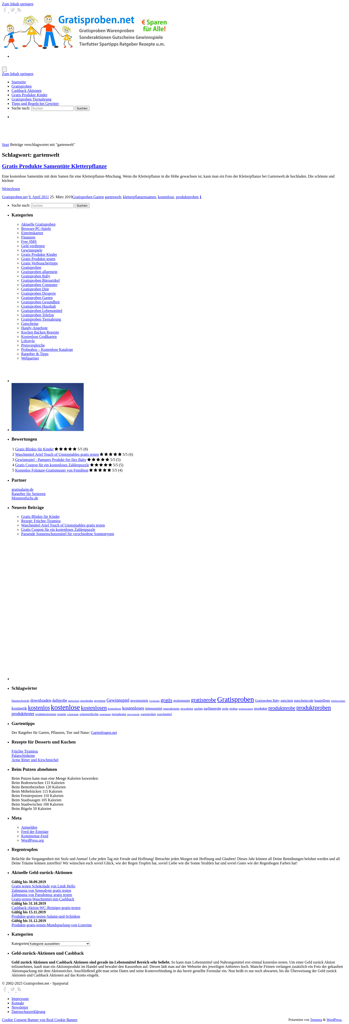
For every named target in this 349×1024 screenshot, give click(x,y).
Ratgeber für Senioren (28, 494)
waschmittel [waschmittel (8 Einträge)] (164, 714)
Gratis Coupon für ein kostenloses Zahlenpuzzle (52, 465)
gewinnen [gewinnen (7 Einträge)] (100, 700)
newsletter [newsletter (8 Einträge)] (187, 708)
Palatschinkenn (23, 756)
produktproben (187, 197)
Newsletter (20, 1007)
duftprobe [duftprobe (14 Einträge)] (59, 700)
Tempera (316, 1020)
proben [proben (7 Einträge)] (234, 708)
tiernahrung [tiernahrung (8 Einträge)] (119, 714)
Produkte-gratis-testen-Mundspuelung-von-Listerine (52, 925)
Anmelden (29, 827)
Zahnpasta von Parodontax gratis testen (42, 895)
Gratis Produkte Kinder (39, 254)
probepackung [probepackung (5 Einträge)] (246, 708)
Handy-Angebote (34, 328)
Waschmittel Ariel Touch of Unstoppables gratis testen (57, 454)
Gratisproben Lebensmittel (41, 311)
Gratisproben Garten (88, 197)
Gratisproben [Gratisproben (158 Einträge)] (235, 699)
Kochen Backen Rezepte (40, 332)
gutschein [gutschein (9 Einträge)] (286, 700)
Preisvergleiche (33, 345)
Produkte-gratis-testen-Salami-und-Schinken (46, 916)
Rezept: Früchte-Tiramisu (41, 521)
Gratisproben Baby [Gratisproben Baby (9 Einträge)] (267, 700)
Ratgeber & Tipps (35, 354)
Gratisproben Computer (39, 285)
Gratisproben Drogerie (38, 293)
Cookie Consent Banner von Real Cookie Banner (40, 1020)
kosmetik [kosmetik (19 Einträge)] (19, 708)
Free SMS (29, 242)
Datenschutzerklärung (28, 1012)
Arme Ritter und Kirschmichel (35, 760)
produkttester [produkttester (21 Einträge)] (23, 713)
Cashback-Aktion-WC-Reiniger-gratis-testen (46, 908)
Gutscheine (29, 324)
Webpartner (30, 358)
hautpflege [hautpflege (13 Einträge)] (322, 700)
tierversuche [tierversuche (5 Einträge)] (133, 714)
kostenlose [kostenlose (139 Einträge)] (65, 707)
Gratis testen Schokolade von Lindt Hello (43, 886)
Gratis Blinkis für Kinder (34, 449)
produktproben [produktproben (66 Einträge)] (313, 707)
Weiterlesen (11, 189)
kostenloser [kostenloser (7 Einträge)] (114, 708)
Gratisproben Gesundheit (40, 302)
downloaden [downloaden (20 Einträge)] (41, 700)
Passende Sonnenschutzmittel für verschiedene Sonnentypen (67, 534)
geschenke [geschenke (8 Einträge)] (86, 700)
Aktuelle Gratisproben (38, 224)
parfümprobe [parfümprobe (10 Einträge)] (212, 708)
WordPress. (334, 1020)
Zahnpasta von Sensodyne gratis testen (41, 890)
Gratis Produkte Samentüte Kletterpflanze (54, 166)
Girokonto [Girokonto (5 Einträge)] (154, 701)
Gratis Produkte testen (38, 259)
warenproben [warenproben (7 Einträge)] (148, 714)
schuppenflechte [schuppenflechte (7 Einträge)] (89, 714)
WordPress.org (32, 840)
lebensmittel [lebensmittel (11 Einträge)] (153, 708)
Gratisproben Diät (35, 289)
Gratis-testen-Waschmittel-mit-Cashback (43, 899)
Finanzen (28, 237)
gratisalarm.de (22, 489)
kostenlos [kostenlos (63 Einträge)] (39, 707)
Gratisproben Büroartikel (40, 280)
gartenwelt (113, 197)
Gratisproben (31, 267)
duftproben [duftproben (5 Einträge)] (73, 701)
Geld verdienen (33, 246)
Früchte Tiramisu (25, 751)
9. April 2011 (39, 197)
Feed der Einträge (35, 832)
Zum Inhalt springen (17, 4)
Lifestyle (28, 341)
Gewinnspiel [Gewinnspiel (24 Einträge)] (117, 700)
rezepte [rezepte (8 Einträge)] (61, 714)
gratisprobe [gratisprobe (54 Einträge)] (203, 700)
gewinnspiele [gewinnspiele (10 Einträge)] (139, 700)
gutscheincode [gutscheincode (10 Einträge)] (303, 700)
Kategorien (20, 943)
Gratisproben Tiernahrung (41, 319)
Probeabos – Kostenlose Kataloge (47, 349)
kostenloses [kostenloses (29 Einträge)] (133, 708)
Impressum (20, 999)
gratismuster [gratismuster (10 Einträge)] (181, 700)
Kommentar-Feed (34, 836)
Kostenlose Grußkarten (39, 337)
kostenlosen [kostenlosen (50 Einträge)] (94, 708)
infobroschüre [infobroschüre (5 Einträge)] (338, 701)
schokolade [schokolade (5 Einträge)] (73, 714)
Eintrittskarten (32, 233)
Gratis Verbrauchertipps (39, 263)
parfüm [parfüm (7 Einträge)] (198, 708)
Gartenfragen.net (104, 733)
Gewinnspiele (31, 250)
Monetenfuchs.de (25, 498)
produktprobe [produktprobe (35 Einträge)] (281, 708)
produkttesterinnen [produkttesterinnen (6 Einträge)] (45, 714)
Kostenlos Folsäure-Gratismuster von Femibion (51, 470)
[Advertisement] (68, 130)
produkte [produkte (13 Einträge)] (260, 708)
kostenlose (166, 197)
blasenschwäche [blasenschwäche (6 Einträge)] (21, 700)
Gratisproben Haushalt (38, 306)
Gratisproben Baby (35, 276)
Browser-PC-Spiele (36, 229)
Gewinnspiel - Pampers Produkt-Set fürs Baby (50, 460)
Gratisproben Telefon (37, 315)
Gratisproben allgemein (39, 272)
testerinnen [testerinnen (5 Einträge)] (105, 714)
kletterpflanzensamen (139, 197)
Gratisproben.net (15, 197)
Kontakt (18, 1003)
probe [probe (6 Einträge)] (225, 708)
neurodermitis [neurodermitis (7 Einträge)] (171, 708)
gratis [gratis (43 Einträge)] (166, 700)
